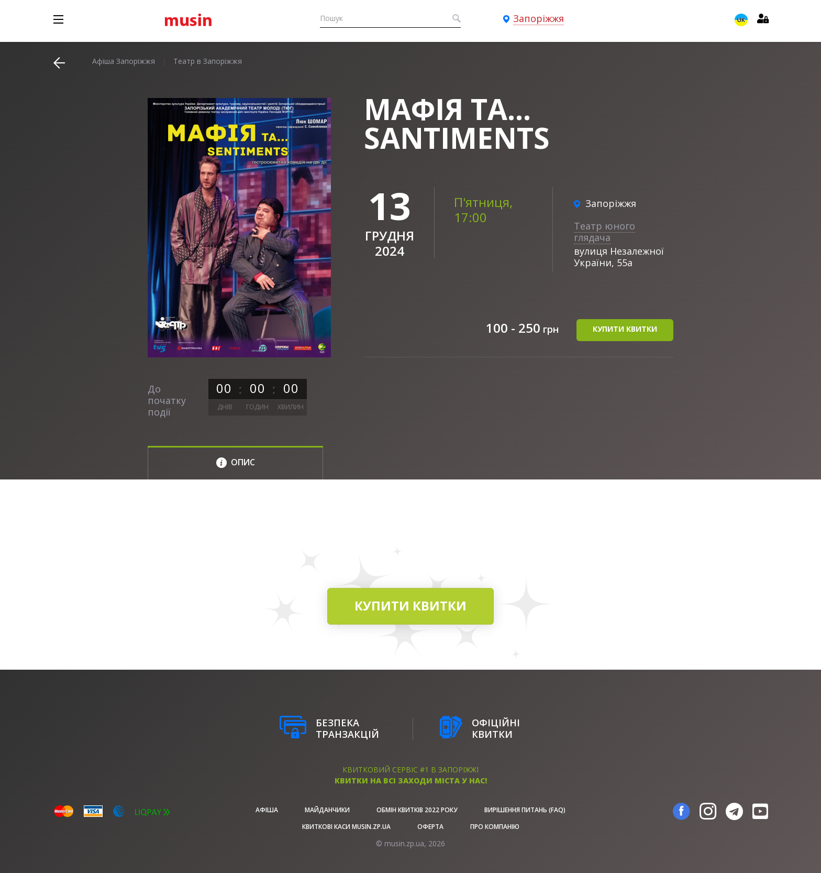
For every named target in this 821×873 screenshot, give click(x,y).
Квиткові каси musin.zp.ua (346, 826)
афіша (267, 809)
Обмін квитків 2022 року (417, 809)
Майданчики (327, 809)
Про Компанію (494, 826)
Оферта (430, 826)
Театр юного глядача (604, 232)
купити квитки (625, 329)
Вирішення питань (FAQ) (524, 809)
